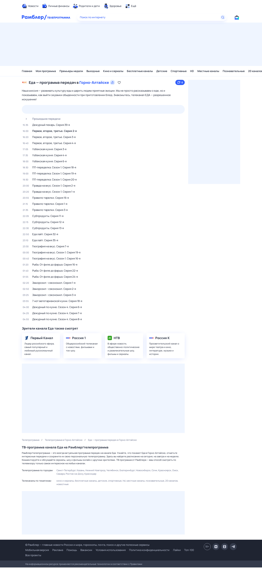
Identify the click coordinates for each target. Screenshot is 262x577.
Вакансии (86, 550)
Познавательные (234, 71)
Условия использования (111, 550)
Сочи (154, 470)
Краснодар (90, 473)
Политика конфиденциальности (149, 550)
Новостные (62, 484)
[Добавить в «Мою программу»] (119, 82)
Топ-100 (189, 550)
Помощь (72, 550)
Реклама (57, 550)
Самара (60, 473)
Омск (175, 470)
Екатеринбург (127, 470)
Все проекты (33, 555)
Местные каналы (208, 71)
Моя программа (46, 71)
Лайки (177, 550)
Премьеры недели (71, 71)
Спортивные (179, 71)
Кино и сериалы (113, 71)
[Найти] (222, 17)
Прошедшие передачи (41, 119)
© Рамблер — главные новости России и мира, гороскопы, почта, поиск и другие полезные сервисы (87, 545)
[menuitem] (30, 6)
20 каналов (171, 480)
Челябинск (112, 470)
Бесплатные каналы (140, 71)
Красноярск (164, 470)
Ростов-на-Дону (74, 473)
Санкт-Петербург (66, 470)
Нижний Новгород (95, 470)
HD (192, 71)
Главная (27, 71)
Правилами (136, 564)
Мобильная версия (37, 550)
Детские (161, 71)
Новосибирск (143, 470)
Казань (80, 470)
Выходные (93, 71)
